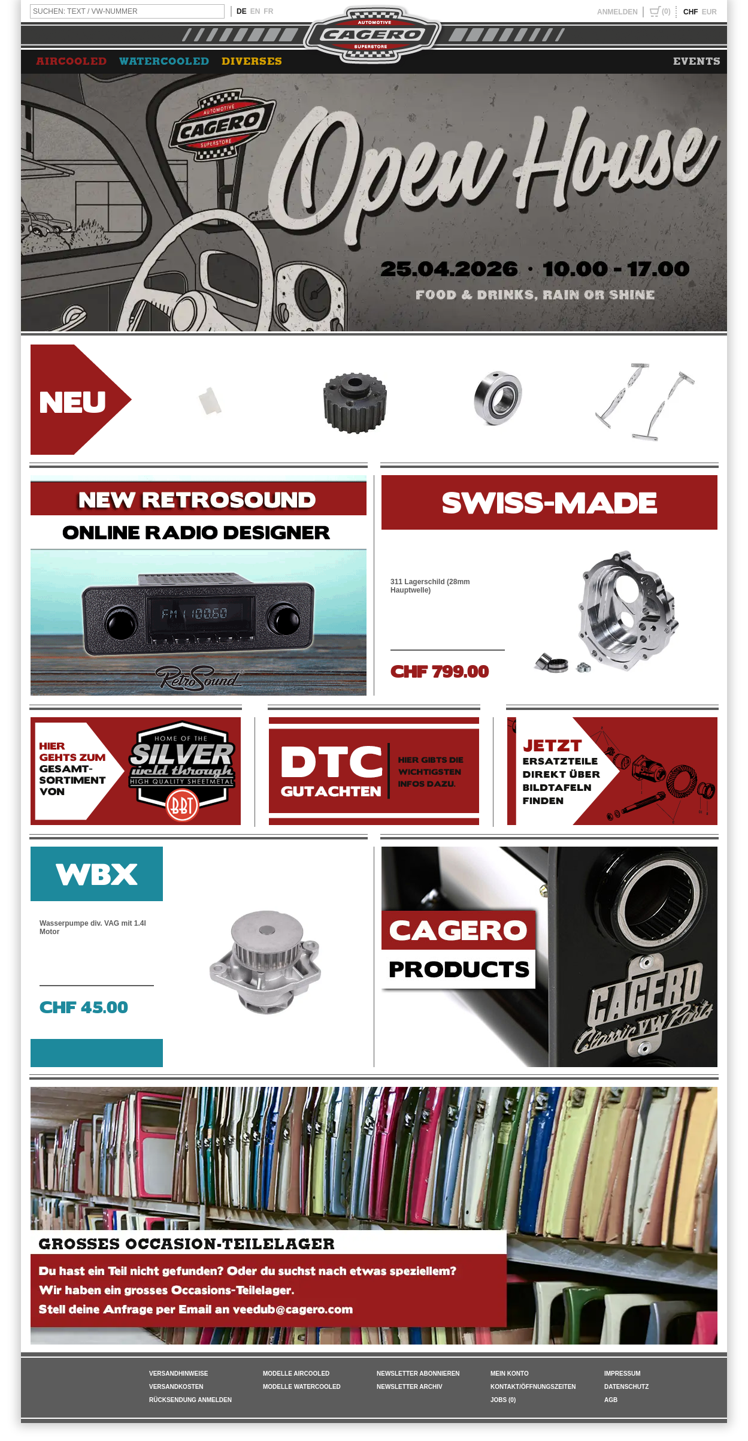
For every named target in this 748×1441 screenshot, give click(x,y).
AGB (610, 1400)
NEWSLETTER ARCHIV (410, 1386)
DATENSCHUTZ (626, 1386)
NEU (72, 400)
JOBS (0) (503, 1400)
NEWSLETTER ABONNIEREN (418, 1373)
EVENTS (697, 62)
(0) (666, 11)
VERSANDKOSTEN (176, 1386)
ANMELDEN (617, 12)
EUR (709, 12)
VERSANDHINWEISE (178, 1373)
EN (255, 11)
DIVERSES (252, 62)
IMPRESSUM (622, 1373)
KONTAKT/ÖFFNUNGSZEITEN (533, 1386)
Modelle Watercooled (302, 1386)
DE (242, 11)
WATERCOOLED (164, 62)
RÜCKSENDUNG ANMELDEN (190, 1400)
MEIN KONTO (509, 1373)
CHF (690, 12)
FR (268, 11)
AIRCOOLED (71, 62)
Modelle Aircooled (296, 1373)
